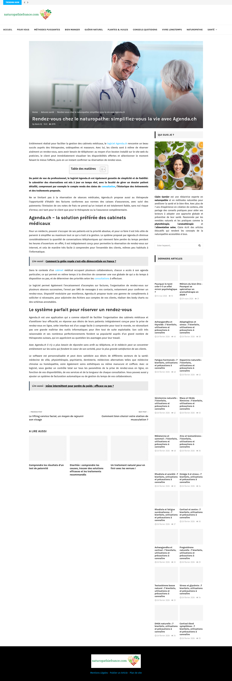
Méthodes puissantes (47, 29)
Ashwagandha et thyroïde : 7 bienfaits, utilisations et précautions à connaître (166, 327)
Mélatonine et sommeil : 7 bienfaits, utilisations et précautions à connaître (166, 441)
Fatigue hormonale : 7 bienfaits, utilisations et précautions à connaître (166, 364)
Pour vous (23, 29)
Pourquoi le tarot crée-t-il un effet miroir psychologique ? (166, 288)
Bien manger (72, 29)
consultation (108, 186)
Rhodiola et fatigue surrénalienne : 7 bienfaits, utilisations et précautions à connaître (166, 515)
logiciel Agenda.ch (117, 143)
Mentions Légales (99, 672)
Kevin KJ (38, 124)
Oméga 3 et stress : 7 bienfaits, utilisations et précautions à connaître (191, 478)
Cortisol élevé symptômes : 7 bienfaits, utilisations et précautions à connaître (191, 629)
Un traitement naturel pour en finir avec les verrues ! (128, 467)
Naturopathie (195, 29)
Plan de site (136, 672)
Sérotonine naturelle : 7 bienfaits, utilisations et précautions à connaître (166, 403)
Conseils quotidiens (145, 29)
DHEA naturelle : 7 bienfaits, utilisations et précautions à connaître (166, 627)
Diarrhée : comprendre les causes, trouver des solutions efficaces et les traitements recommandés (86, 470)
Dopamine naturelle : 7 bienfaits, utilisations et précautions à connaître (191, 365)
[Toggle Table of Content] (101, 169)
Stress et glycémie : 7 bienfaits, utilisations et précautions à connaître (191, 589)
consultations (102, 278)
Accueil (7, 29)
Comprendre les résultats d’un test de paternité (46, 467)
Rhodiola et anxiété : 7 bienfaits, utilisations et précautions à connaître (166, 478)
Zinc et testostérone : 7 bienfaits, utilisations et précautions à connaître (191, 441)
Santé (211, 29)
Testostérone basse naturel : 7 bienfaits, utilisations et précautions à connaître (165, 591)
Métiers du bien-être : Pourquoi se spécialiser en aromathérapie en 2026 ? (191, 289)
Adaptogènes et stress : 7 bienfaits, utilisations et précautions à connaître (190, 327)
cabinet (59, 270)
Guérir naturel (94, 29)
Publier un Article (119, 672)
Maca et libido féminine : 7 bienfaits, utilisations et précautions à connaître (191, 403)
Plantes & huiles (118, 29)
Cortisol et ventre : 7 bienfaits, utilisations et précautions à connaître (191, 513)
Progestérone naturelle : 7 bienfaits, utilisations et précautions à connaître (191, 553)
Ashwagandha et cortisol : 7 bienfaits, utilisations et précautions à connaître (165, 553)
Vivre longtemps (172, 29)
